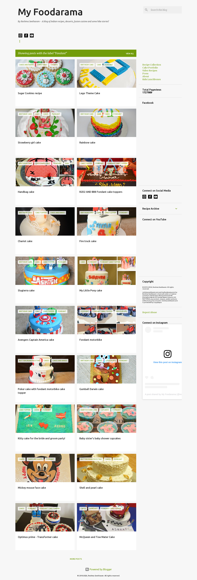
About (145, 76)
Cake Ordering (100, 41)
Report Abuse (149, 312)
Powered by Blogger (98, 569)
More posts (76, 559)
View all (130, 54)
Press (145, 73)
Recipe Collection (27, 41)
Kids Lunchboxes (53, 41)
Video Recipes (149, 70)
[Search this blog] (165, 10)
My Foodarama (50, 11)
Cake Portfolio (76, 41)
